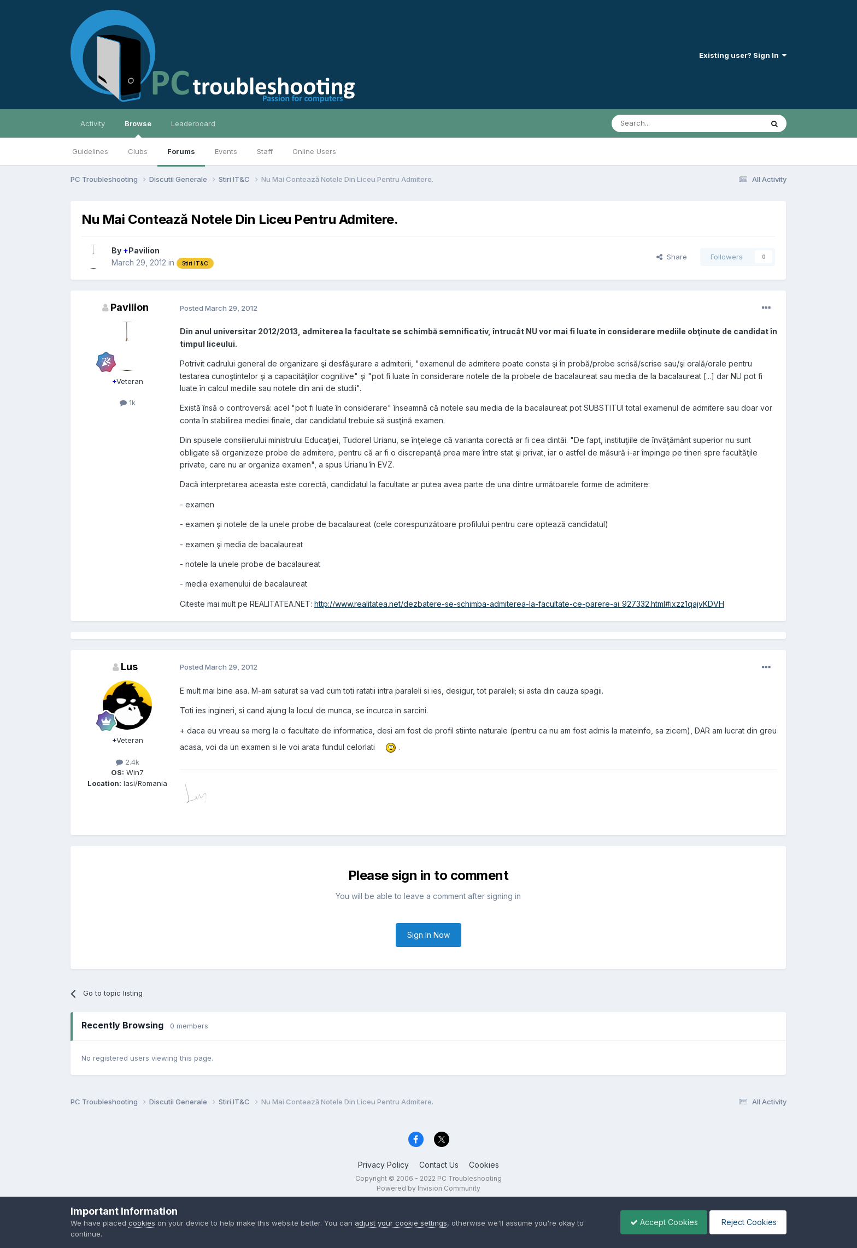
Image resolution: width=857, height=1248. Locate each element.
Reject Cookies (746, 1222)
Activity (92, 123)
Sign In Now (428, 934)
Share (671, 256)
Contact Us (439, 1164)
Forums (181, 151)
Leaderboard (193, 123)
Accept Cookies (658, 1222)
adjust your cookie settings (401, 1223)
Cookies (484, 1164)
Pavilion (141, 250)
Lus (129, 666)
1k (128, 402)
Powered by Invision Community (428, 1188)
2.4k (127, 762)
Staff (265, 151)
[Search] (659, 123)
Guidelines (90, 151)
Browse (138, 128)
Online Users (314, 151)
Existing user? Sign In (742, 55)
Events (226, 151)
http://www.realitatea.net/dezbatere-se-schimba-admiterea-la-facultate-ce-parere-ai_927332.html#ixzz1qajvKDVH (519, 603)
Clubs (138, 151)
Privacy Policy (383, 1164)
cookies (141, 1223)
